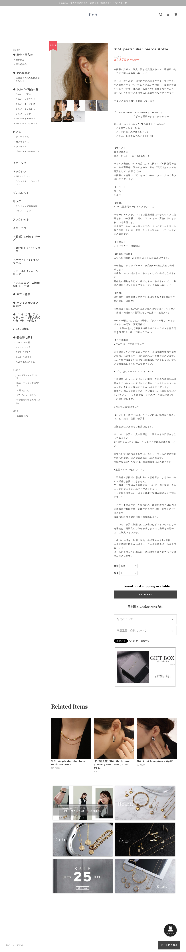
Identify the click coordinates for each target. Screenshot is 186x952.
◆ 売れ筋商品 (21, 73)
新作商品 (20, 59)
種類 (116, 566)
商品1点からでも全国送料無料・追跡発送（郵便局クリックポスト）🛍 (93, 3)
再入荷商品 (21, 64)
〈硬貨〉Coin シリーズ (26, 238)
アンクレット (21, 219)
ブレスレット (21, 192)
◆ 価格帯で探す (23, 337)
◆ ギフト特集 (21, 294)
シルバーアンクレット (27, 123)
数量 (116, 573)
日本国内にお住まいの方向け (145, 606)
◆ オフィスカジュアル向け (25, 304)
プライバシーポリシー (27, 395)
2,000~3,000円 (23, 347)
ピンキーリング (23, 211)
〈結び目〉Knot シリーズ (26, 250)
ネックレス (20, 171)
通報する (145, 641)
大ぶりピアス (22, 141)
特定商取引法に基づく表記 (29, 401)
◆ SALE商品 (21, 329)
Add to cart (145, 594)
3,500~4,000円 (23, 357)
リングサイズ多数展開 (27, 206)
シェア (133, 641)
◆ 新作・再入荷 (23, 54)
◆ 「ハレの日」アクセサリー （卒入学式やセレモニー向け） (26, 317)
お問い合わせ (23, 390)
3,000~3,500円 (23, 352)
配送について (125, 619)
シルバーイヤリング (25, 99)
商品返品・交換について (132, 630)
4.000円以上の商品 (25, 362)
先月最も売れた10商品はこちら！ (28, 79)
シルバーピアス (23, 94)
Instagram (22, 416)
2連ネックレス (23, 176)
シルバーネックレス (25, 104)
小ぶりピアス (22, 146)
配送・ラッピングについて (29, 384)
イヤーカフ (20, 228)
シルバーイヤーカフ (25, 118)
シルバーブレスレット (27, 109)
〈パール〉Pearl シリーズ (25, 273)
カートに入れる (169, 945)
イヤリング (20, 163)
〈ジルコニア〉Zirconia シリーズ (26, 284)
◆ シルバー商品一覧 (25, 89)
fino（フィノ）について (28, 376)
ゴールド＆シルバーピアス (28, 153)
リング (17, 201)
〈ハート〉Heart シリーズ (26, 261)
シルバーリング (23, 114)
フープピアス (22, 137)
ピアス (17, 132)
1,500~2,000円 (23, 342)
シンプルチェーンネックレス (28, 183)
